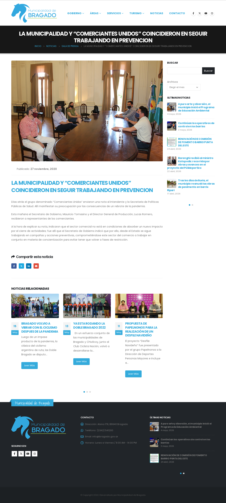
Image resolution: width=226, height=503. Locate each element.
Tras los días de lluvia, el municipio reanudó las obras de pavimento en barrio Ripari (191, 185)
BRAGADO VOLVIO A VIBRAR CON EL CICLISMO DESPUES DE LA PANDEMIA (39, 327)
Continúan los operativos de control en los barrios (196, 124)
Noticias (156, 13)
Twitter (21, 266)
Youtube (28, 453)
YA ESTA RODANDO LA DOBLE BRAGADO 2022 (90, 325)
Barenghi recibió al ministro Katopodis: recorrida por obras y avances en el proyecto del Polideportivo (190, 163)
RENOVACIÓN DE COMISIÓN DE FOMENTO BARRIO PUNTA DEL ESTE (195, 142)
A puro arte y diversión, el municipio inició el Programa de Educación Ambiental (196, 107)
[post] (171, 106)
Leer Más (29, 365)
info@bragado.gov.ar (105, 436)
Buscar (172, 63)
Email (36, 266)
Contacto (177, 13)
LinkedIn (28, 266)
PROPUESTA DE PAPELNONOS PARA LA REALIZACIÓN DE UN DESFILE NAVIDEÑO (141, 329)
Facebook (14, 266)
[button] (84, 392)
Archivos (172, 82)
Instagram (34, 453)
